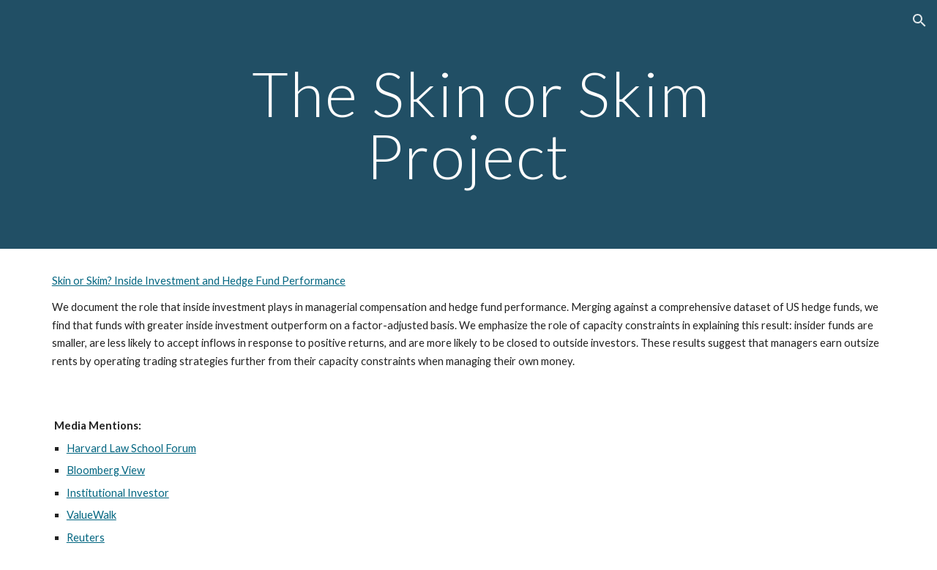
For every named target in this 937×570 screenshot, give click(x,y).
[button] (919, 20)
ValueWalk (91, 515)
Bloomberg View (106, 470)
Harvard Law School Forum (131, 448)
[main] (468, 124)
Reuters (86, 537)
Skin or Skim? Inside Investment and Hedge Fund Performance (199, 280)
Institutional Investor (118, 493)
